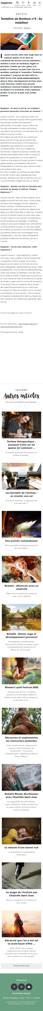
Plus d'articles (21, 966)
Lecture (21, 390)
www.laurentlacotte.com (11, 327)
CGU (22, 998)
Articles (27, 28)
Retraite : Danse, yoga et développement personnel (21, 635)
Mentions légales (10, 998)
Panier (34, 3)
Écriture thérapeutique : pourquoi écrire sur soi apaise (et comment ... (21, 445)
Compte (29, 3)
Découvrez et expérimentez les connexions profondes (21, 739)
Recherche (17, 3)
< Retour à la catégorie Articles (16, 7)
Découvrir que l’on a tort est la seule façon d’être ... (21, 942)
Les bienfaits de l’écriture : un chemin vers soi (21, 494)
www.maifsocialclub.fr (28, 78)
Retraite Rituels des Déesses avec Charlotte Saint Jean (21, 796)
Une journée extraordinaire (21, 541)
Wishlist (23, 3)
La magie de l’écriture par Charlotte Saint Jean (21, 894)
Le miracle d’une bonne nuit (21, 848)
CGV (28, 998)
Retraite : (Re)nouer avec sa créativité (21, 587)
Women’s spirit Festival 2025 (21, 687)
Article (21, 14)
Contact (36, 998)
